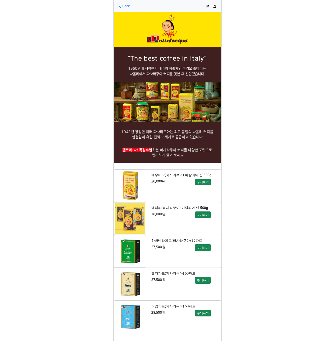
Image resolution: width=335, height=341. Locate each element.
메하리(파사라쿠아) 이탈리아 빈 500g (179, 207)
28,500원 (158, 312)
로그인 (211, 6)
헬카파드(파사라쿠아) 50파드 (173, 273)
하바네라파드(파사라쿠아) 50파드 (176, 240)
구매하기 (203, 182)
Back (124, 6)
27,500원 (158, 246)
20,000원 (158, 181)
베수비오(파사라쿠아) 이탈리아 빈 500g (181, 175)
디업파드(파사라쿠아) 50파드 (173, 306)
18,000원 (158, 214)
